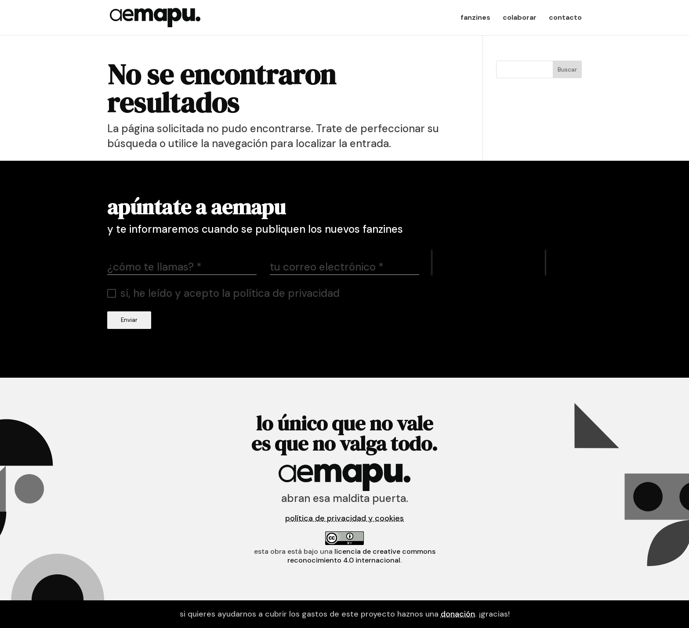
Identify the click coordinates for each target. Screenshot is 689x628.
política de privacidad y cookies (344, 518)
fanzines (475, 18)
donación (458, 614)
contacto (565, 18)
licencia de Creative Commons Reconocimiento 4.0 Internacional (361, 556)
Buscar (567, 69)
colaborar (520, 18)
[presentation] (488, 262)
